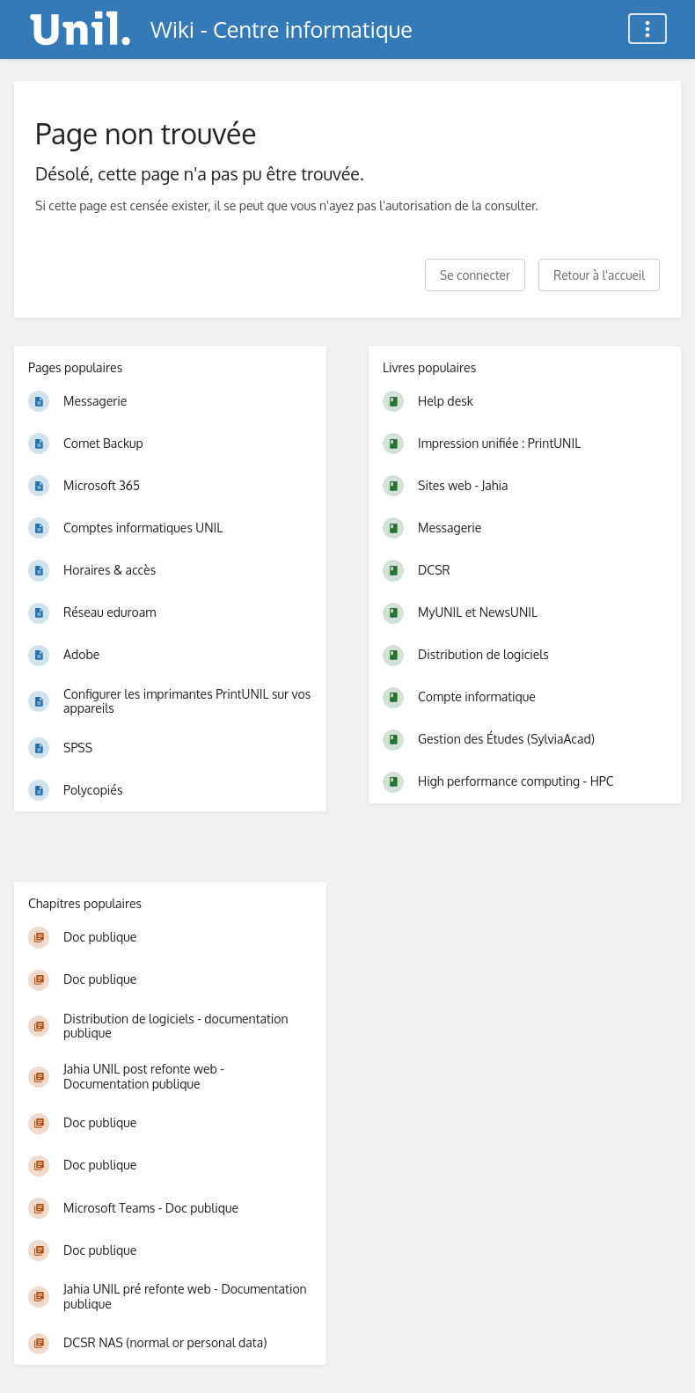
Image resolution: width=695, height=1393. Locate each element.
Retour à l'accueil (599, 275)
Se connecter (475, 275)
